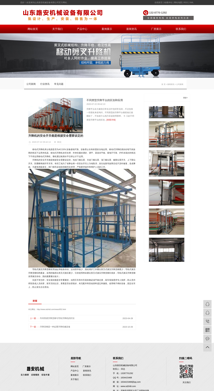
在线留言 (159, 2)
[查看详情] (111, 120)
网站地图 (178, 2)
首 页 (163, 84)
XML (191, 2)
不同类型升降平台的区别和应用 (104, 100)
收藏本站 (168, 2)
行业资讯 (45, 84)
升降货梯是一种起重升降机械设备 (55, 327)
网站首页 (33, 29)
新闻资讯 (131, 29)
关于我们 (57, 29)
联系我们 (181, 29)
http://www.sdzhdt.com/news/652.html (51, 309)
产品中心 (82, 29)
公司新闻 (31, 84)
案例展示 (107, 29)
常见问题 (58, 84)
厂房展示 (156, 29)
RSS (186, 2)
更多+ (185, 98)
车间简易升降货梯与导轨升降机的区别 (57, 318)
